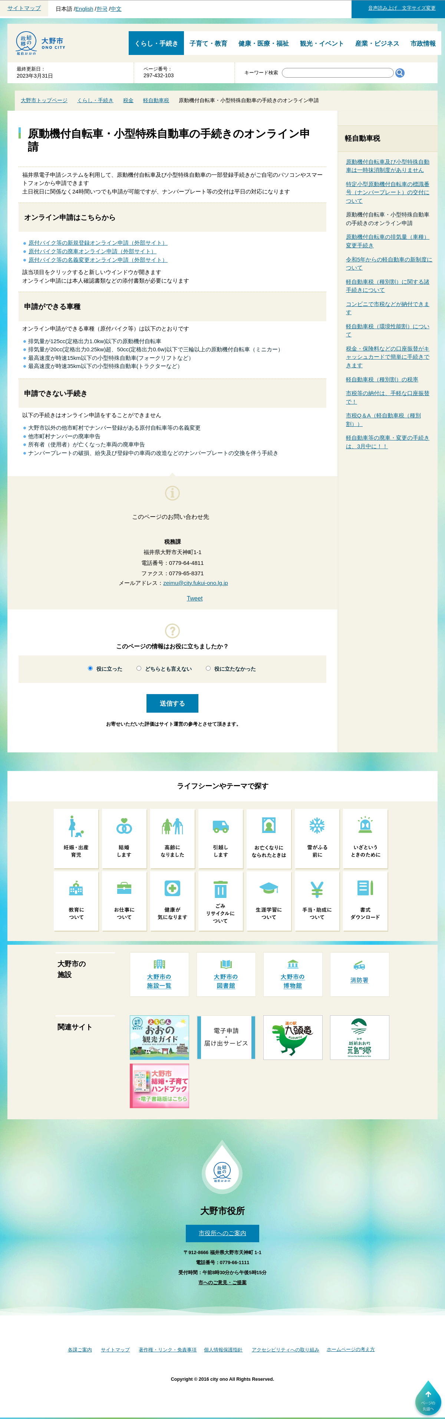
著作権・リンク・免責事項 (168, 1350)
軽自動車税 (156, 100)
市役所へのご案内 (222, 1233)
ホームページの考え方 (351, 1349)
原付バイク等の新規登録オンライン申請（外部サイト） (98, 243)
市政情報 (423, 43)
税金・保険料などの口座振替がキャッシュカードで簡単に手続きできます (387, 356)
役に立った (109, 669)
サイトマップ (24, 8)
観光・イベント (322, 43)
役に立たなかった (235, 669)
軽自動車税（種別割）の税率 (382, 379)
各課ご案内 (80, 1350)
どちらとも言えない (168, 669)
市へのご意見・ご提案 (222, 1282)
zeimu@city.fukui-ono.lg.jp (195, 583)
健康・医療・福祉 (263, 43)
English (84, 9)
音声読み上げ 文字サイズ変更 (402, 8)
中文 (116, 9)
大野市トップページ (44, 100)
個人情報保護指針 (223, 1350)
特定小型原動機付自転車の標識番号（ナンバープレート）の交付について (387, 192)
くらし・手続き (156, 43)
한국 (102, 9)
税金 (128, 100)
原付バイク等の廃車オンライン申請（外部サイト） (92, 251)
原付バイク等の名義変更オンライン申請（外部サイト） (98, 260)
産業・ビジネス (377, 43)
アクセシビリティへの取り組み (285, 1350)
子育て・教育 (208, 43)
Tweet (195, 598)
